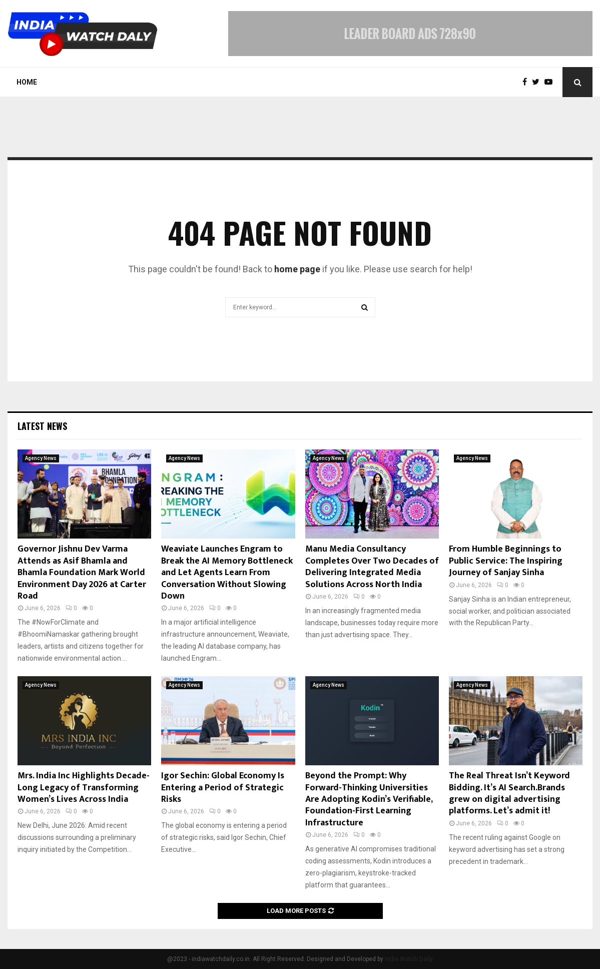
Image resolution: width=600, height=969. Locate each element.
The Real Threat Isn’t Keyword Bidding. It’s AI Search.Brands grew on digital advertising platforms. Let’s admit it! (509, 793)
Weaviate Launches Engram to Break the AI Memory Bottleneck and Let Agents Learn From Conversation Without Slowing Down (227, 573)
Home (27, 82)
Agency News (41, 458)
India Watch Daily (409, 958)
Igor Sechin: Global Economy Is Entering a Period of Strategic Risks (222, 787)
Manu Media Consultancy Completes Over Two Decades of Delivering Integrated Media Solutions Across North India (372, 567)
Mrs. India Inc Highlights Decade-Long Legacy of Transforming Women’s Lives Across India (84, 787)
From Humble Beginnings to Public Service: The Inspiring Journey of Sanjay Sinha (505, 561)
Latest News (42, 425)
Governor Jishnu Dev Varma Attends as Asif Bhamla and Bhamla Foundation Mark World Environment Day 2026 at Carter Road (82, 573)
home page (297, 269)
